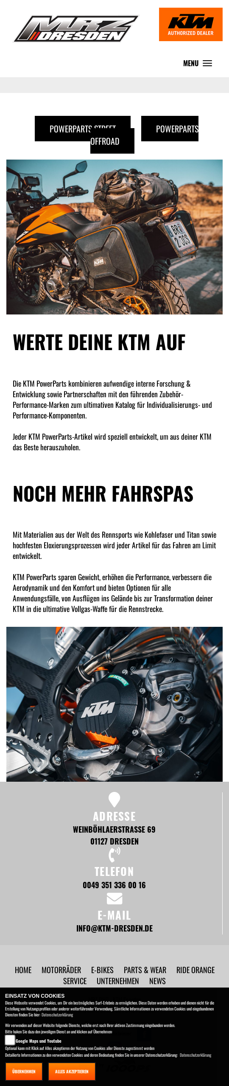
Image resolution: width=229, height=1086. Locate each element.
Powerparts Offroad (144, 134)
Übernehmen (24, 1071)
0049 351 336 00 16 (114, 884)
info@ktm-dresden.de (114, 928)
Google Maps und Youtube (38, 1041)
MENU (199, 65)
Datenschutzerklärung (57, 1014)
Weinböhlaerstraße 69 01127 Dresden (114, 835)
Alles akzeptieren (72, 1071)
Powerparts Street (83, 128)
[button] (62, 969)
